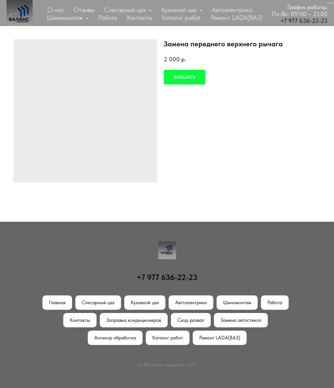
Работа (107, 18)
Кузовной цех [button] (179, 10)
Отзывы (84, 10)
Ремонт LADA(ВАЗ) (237, 18)
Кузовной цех (145, 303)
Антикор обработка (115, 338)
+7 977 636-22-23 (304, 20)
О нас (55, 10)
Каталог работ (181, 18)
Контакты (139, 18)
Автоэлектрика (232, 10)
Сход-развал (190, 320)
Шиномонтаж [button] (65, 18)
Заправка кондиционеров (133, 320)
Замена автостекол (240, 320)
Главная (57, 303)
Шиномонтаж (237, 303)
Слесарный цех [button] (125, 10)
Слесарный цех (98, 303)
